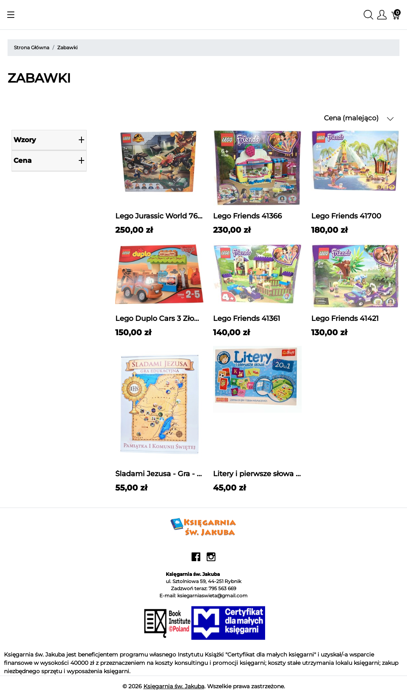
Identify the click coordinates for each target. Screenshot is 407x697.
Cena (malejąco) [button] (359, 118)
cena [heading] (49, 160)
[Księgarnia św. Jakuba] (203, 526)
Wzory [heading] (49, 140)
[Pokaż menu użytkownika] (382, 15)
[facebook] (196, 560)
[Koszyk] (396, 15)
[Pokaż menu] (11, 14)
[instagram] (211, 560)
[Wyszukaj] (368, 15)
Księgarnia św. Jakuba (173, 686)
